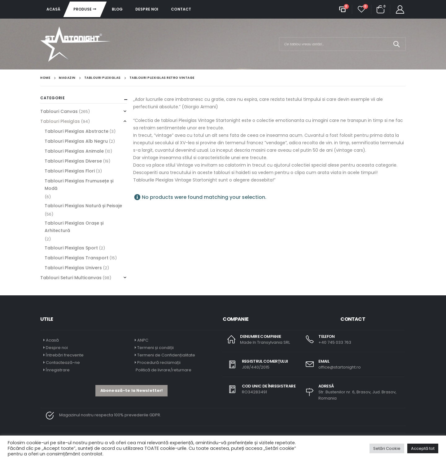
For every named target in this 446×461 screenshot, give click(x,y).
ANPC (142, 340)
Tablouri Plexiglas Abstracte (76, 131)
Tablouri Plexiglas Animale (74, 151)
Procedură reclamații (159, 362)
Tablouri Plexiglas (60, 121)
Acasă (53, 9)
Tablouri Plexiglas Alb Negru (76, 141)
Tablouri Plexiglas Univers (73, 268)
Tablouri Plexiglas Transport (76, 258)
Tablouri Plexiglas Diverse (73, 161)
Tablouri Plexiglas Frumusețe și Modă (79, 184)
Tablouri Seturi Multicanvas (71, 278)
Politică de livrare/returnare (163, 370)
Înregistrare (58, 370)
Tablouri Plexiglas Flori (70, 171)
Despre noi (146, 9)
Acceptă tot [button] (423, 448)
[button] (131, 390)
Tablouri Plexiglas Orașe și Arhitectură (74, 227)
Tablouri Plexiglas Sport (71, 248)
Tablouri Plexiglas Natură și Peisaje (83, 206)
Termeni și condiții (155, 348)
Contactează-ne (63, 362)
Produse (82, 9)
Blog (117, 9)
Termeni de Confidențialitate (165, 355)
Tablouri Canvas (59, 111)
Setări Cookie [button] (386, 448)
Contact (181, 9)
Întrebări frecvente (65, 355)
